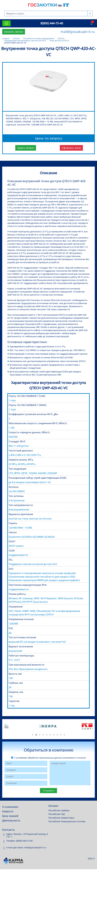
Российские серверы (59, 810)
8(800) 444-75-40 (51, 23)
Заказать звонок (13, 31)
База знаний (10, 816)
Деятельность (11, 820)
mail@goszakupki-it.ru (78, 31)
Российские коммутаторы (61, 817)
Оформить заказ (71, 147)
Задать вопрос (25, 147)
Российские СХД (56, 814)
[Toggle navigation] (6, 23)
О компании (10, 807)
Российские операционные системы (66, 821)
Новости (7, 811)
